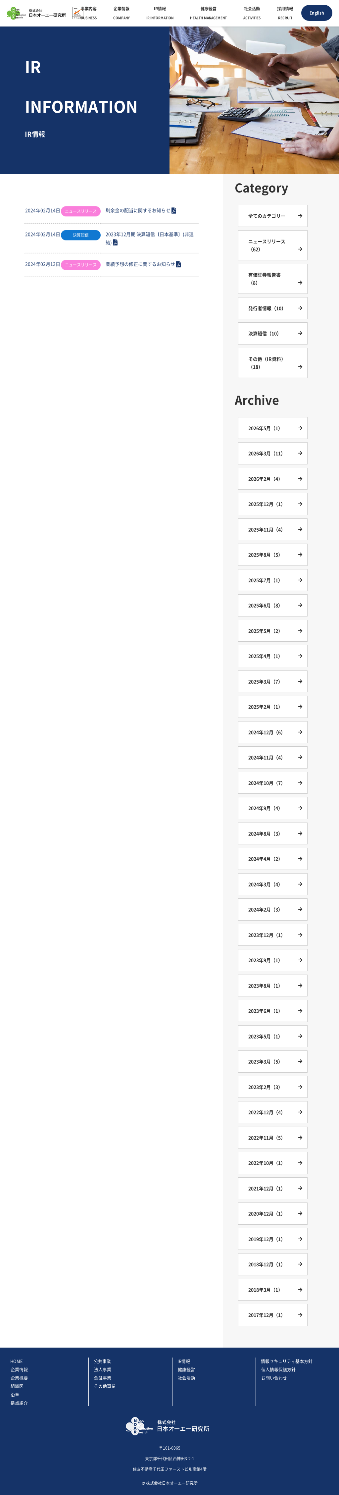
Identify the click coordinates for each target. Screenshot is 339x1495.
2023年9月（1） (265, 960)
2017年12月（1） (266, 1314)
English (317, 13)
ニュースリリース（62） (266, 245)
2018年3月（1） (265, 1289)
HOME (16, 1361)
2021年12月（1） (266, 1188)
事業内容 (89, 14)
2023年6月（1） (265, 1010)
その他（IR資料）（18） (267, 362)
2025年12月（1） (266, 504)
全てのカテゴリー (266, 215)
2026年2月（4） (265, 478)
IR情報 (159, 14)
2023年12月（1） (266, 935)
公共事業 (102, 1361)
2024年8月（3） (265, 833)
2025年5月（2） (265, 630)
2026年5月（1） (265, 428)
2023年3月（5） (265, 1061)
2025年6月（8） (265, 605)
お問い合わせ (274, 1377)
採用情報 (285, 14)
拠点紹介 (19, 1403)
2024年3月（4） (265, 884)
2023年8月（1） (265, 985)
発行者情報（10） (267, 308)
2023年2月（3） (265, 1087)
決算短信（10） (264, 333)
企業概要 (19, 1377)
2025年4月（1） (265, 656)
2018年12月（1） (266, 1264)
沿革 (15, 1394)
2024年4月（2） (265, 858)
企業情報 (121, 14)
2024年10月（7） (266, 782)
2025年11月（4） (266, 529)
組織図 (17, 1386)
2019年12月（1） (266, 1239)
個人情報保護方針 (278, 1369)
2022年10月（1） (266, 1162)
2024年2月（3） (265, 909)
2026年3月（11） (266, 453)
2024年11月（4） (266, 757)
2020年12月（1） (266, 1213)
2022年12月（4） (266, 1112)
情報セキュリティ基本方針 (287, 1361)
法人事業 (102, 1369)
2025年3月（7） (265, 681)
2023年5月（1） (265, 1036)
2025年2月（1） (265, 706)
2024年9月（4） (265, 808)
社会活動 (252, 14)
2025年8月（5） (265, 554)
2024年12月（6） (266, 732)
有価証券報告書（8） (264, 278)
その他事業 (105, 1386)
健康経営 (208, 14)
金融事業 (102, 1377)
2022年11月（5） (266, 1137)
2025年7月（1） (265, 580)
